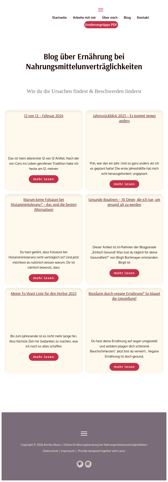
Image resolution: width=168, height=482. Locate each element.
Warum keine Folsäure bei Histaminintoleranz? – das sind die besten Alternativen (44, 204)
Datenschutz (51, 451)
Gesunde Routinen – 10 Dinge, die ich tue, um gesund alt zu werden (124, 202)
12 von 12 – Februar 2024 (43, 115)
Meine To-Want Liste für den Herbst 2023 (44, 293)
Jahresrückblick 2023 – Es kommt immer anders (124, 118)
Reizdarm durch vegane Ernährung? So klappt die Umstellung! (124, 296)
